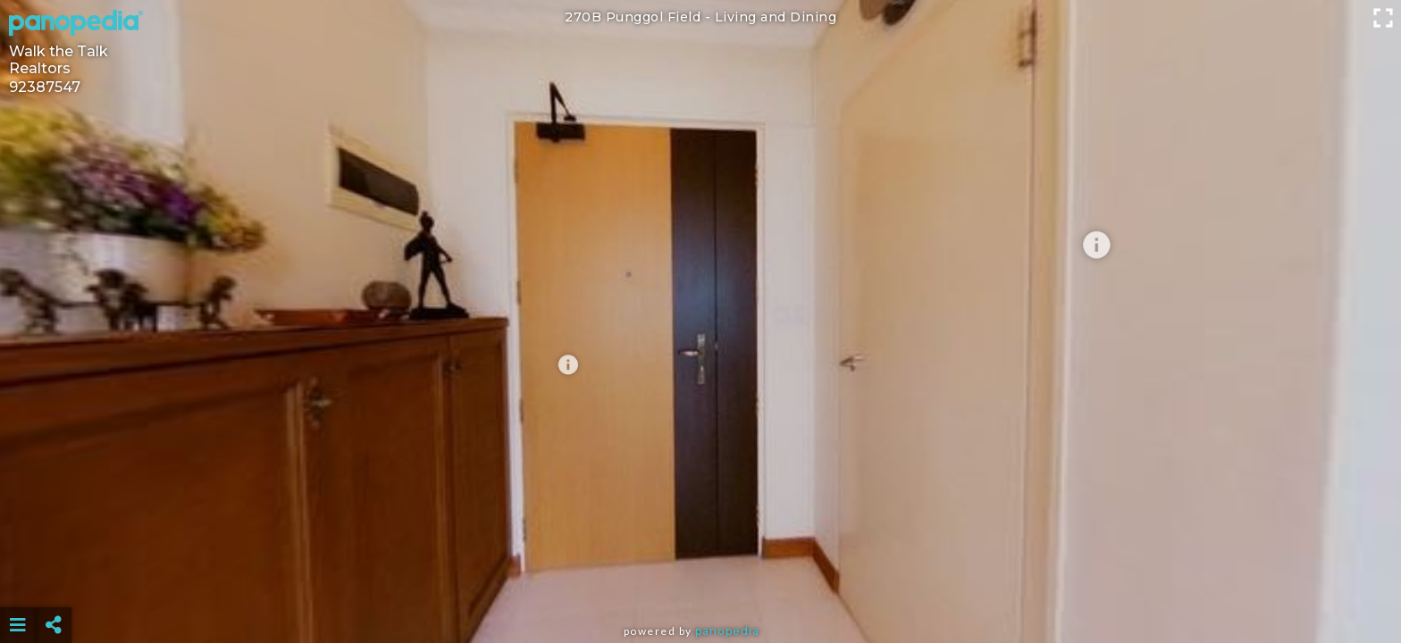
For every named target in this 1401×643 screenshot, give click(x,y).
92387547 (44, 87)
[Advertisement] (700, 580)
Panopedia (727, 631)
